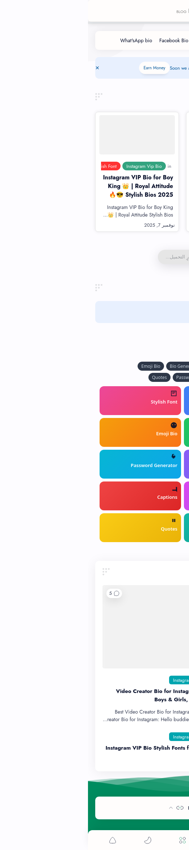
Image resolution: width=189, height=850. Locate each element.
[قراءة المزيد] (114, 225)
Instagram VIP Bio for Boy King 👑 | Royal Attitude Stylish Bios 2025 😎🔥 (50, 186)
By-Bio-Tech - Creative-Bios (129, 808)
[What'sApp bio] (48, 40)
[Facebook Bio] (85, 40)
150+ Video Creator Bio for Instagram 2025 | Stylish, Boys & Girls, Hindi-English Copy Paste (96, 695)
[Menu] (94, 840)
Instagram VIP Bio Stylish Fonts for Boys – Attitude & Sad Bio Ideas (91, 752)
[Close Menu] (9, 68)
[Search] (129, 840)
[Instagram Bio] (122, 40)
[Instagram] (94, 680)
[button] (26, 593)
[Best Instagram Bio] (134, 680)
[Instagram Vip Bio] (56, 166)
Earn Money (66, 68)
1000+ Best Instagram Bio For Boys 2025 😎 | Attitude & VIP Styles (140, 186)
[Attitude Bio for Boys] (144, 166)
